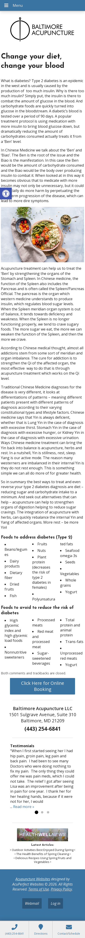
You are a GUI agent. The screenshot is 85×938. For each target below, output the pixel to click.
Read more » (23, 806)
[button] (6, 193)
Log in (55, 903)
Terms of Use (38, 889)
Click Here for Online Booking (42, 686)
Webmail (32, 903)
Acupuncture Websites (32, 879)
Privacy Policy (61, 889)
